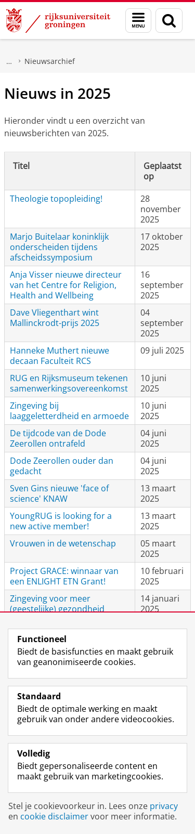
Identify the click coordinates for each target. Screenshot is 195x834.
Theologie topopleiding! (56, 198)
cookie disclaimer (54, 816)
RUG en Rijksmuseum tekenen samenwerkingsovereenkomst (69, 383)
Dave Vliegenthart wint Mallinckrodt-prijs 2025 (54, 318)
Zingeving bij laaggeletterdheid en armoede (69, 411)
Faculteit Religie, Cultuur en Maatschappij (9, 61)
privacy (164, 806)
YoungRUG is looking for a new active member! (61, 521)
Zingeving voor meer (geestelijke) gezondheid (57, 604)
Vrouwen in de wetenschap (63, 543)
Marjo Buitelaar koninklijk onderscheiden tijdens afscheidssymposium (59, 247)
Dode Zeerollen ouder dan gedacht (61, 466)
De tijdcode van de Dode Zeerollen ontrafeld (58, 438)
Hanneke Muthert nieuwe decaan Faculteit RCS (59, 356)
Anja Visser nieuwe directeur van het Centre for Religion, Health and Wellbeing (66, 285)
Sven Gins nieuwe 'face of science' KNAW (59, 493)
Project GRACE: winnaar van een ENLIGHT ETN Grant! (64, 576)
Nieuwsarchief (49, 61)
